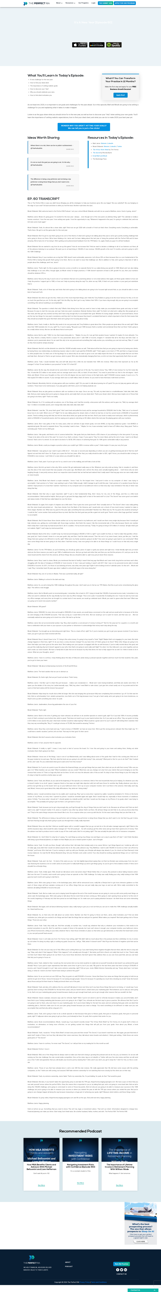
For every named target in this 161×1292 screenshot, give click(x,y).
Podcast (69, 1274)
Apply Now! (120, 102)
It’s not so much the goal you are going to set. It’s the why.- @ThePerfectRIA (51, 170)
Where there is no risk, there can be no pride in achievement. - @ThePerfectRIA (52, 154)
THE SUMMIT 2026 (105, 3)
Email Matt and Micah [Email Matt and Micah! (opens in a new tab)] (100, 163)
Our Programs (103, 10)
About (77, 10)
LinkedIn (110, 150)
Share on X (70, 156)
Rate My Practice (121, 1271)
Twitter (119, 154)
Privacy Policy (84, 1289)
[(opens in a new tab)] (101, 157)
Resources (89, 10)
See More (41, 1192)
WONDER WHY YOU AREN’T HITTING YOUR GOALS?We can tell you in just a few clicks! (83, 134)
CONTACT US (122, 1281)
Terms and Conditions (99, 1289)
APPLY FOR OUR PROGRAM (125, 3)
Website (103, 150)
